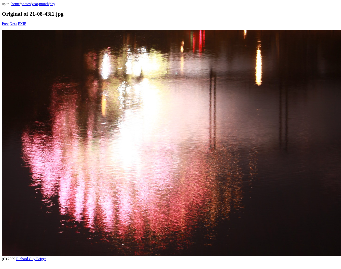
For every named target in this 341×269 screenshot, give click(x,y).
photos (26, 4)
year (35, 4)
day (52, 4)
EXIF (22, 24)
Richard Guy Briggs (31, 259)
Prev (5, 24)
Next (13, 24)
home (15, 4)
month (44, 4)
